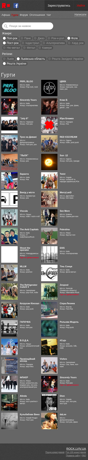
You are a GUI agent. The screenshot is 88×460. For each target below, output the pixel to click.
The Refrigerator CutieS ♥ (28, 286)
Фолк (74, 38)
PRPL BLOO (26, 81)
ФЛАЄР (24, 377)
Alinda (23, 396)
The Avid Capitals (29, 229)
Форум (24, 14)
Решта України (16, 63)
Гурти (14, 14)
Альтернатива (55, 43)
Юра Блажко (67, 118)
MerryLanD (65, 192)
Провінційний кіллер (27, 360)
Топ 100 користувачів (76, 452)
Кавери (47, 47)
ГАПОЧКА (25, 322)
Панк (27, 38)
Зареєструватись (59, 5)
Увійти (81, 5)
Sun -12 (64, 155)
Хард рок (77, 43)
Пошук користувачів (54, 452)
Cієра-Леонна (67, 303)
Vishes (63, 359)
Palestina (65, 229)
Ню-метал (13, 47)
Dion (62, 396)
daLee (63, 414)
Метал (31, 47)
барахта (24, 174)
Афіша (6, 14)
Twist (62, 174)
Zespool (64, 285)
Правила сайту (73, 455)
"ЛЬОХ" (24, 155)
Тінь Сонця (66, 266)
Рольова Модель (69, 322)
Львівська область (33, 58)
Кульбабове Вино (30, 414)
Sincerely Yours (28, 100)
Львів (10, 58)
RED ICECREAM (68, 137)
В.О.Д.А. (24, 340)
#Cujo (63, 340)
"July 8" (24, 118)
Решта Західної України (67, 58)
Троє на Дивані (28, 137)
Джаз (41, 38)
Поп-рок (12, 38)
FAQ (84, 455)
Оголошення (37, 14)
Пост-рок (13, 43)
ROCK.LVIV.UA (76, 448)
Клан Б (63, 100)
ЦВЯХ (63, 81)
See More (65, 211)
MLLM (23, 266)
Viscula (24, 211)
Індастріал (32, 43)
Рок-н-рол (57, 38)
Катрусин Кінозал (29, 303)
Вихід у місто (27, 192)
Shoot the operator (25, 249)
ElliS (62, 248)
